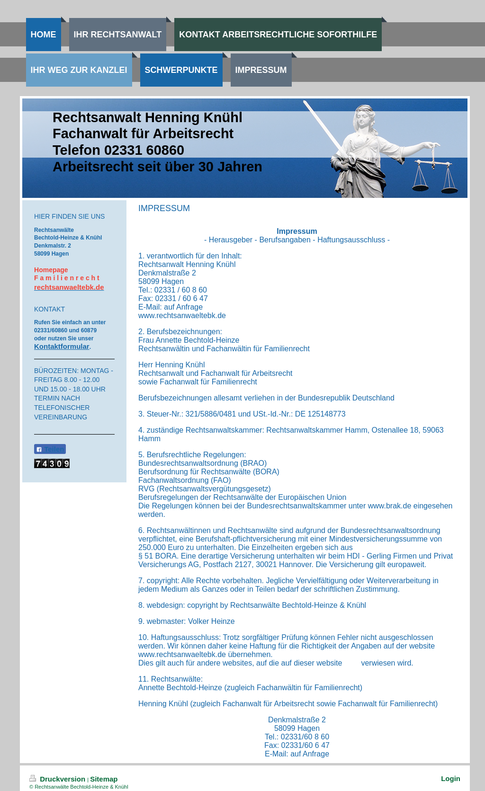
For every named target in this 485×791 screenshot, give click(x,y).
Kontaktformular (62, 346)
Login (450, 778)
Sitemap (103, 779)
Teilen (50, 449)
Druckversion (58, 779)
